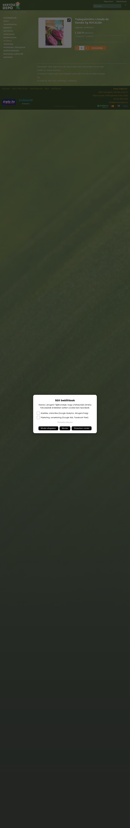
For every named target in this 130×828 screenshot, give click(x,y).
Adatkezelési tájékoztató (65, 422)
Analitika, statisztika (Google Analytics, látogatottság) (62, 413)
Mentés (65, 428)
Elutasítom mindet (81, 428)
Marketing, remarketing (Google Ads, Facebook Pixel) (62, 417)
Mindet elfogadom (48, 428)
